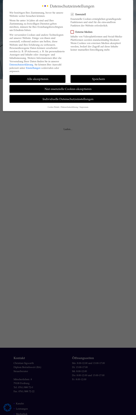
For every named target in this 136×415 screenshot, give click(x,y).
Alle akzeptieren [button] (37, 79)
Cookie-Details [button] (53, 107)
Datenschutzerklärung (21, 64)
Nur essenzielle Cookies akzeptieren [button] (68, 89)
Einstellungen (33, 67)
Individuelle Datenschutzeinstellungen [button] (68, 99)
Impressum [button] (84, 107)
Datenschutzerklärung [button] (69, 107)
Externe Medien (83, 31)
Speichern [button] (98, 79)
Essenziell (80, 14)
